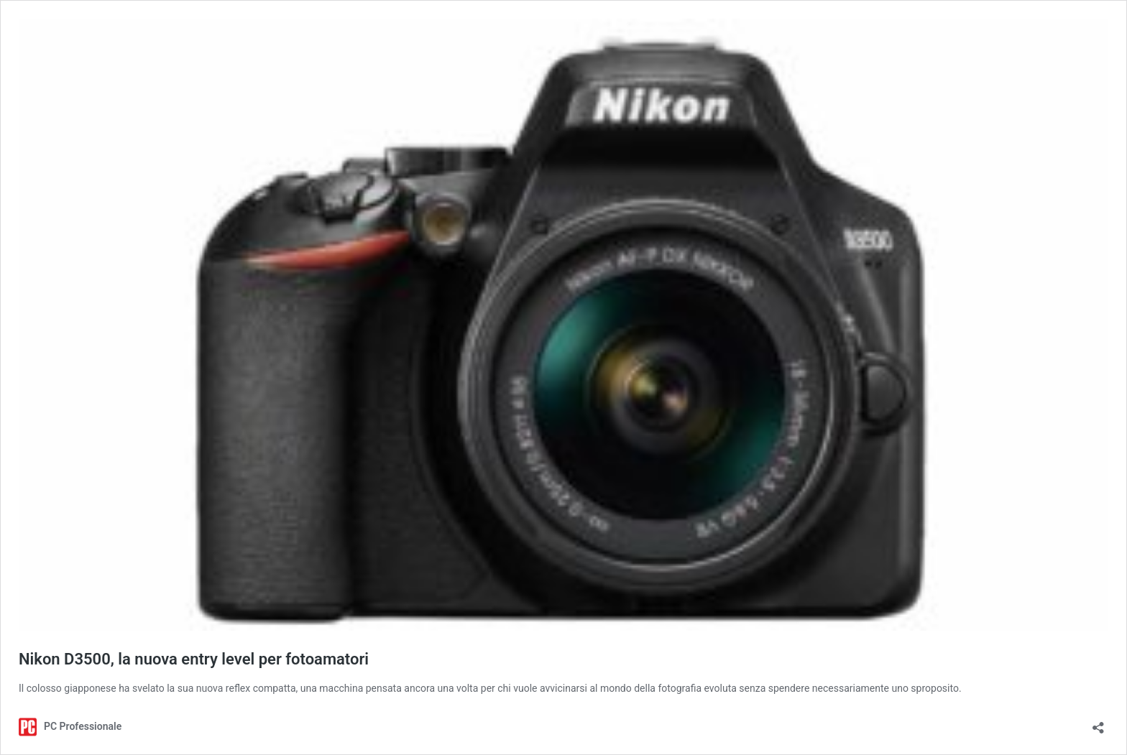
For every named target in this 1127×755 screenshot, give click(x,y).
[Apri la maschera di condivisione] (1098, 723)
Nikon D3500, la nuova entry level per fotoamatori (194, 659)
